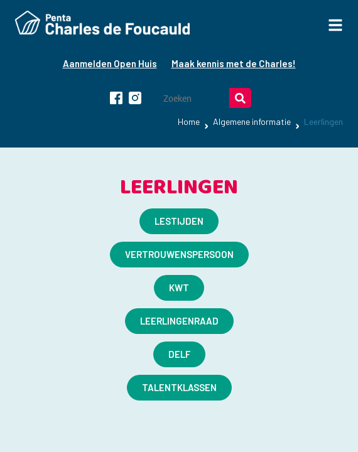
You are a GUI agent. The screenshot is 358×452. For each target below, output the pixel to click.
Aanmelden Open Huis (110, 63)
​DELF (179, 354)
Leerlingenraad (179, 320)
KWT (179, 287)
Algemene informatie (252, 121)
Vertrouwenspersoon (179, 254)
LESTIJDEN (179, 221)
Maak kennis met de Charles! (233, 63)
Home (189, 121)
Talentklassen (179, 387)
